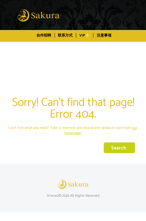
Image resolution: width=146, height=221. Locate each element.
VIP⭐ (84, 35)
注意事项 (104, 35)
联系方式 (65, 35)
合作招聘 (43, 35)
